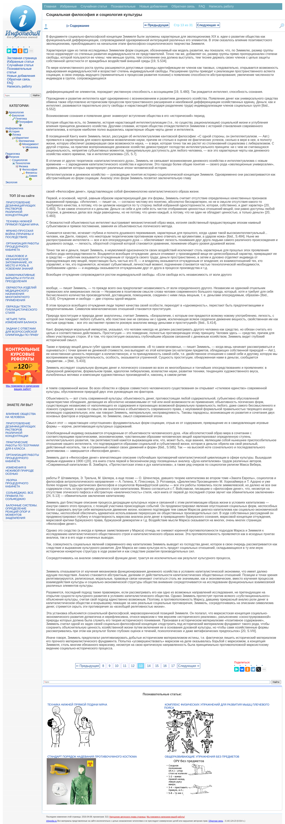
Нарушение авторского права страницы (127, 817)
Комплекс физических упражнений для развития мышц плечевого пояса (216, 706)
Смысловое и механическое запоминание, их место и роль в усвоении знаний (19, 262)
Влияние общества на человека (20, 415)
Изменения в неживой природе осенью (19, 470)
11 (125, 666)
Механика (31, 147)
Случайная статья (20, 65)
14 (149, 666)
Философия (29, 169)
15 (157, 666)
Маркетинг (22, 137)
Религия (14, 156)
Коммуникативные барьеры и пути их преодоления (20, 278)
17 (173, 666)
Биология (18, 115)
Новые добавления (21, 75)
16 (165, 666)
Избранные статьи (20, 61)
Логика (16, 134)
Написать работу (19, 86)
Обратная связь (18, 79)
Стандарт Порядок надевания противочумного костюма (92, 756)
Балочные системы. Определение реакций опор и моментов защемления (21, 512)
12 (133, 666)
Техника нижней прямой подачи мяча (77, 704)
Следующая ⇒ (208, 25)
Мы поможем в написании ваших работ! (22, 387)
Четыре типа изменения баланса (21, 320)
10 (116, 666)
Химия (33, 175)
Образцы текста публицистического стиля (21, 309)
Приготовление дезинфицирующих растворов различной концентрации (20, 209)
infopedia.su (51, 821)
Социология (19, 160)
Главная (50, 6)
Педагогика (12, 153)
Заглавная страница (22, 58)
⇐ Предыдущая (156, 25)
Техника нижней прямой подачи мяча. (22, 223)
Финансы (31, 172)
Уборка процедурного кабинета (16, 483)
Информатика (14, 128)
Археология (16, 112)
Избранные (68, 6)
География (26, 121)
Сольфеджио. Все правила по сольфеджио (19, 496)
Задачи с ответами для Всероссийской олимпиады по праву (21, 331)
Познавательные (123, 6)
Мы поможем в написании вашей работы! (166, 817)
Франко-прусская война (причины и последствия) (19, 234)
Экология (11, 182)
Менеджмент (30, 144)
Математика (26, 140)
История (14, 131)
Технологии (22, 163)
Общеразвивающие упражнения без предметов (202, 756)
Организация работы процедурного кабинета (22, 246)
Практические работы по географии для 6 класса (22, 445)
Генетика (21, 118)
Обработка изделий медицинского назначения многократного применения (20, 294)
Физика (23, 166)
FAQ (10, 83)
